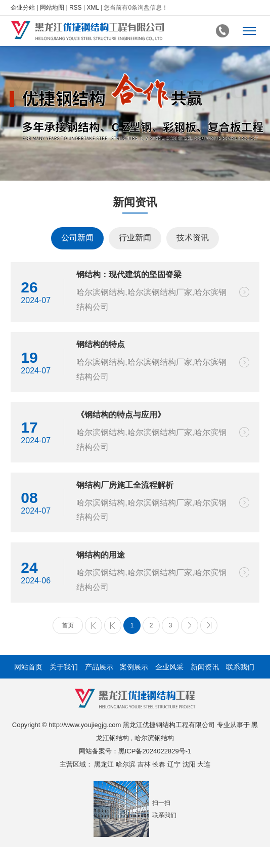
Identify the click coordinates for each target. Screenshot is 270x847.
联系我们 (240, 667)
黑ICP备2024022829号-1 (155, 751)
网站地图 (52, 7)
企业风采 (169, 667)
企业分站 (23, 7)
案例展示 (134, 667)
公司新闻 (77, 237)
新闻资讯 (205, 667)
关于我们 (64, 667)
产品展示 (99, 667)
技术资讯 (192, 237)
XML (92, 7)
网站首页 (28, 667)
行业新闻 (135, 237)
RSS (75, 7)
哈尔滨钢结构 (154, 738)
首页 (68, 625)
